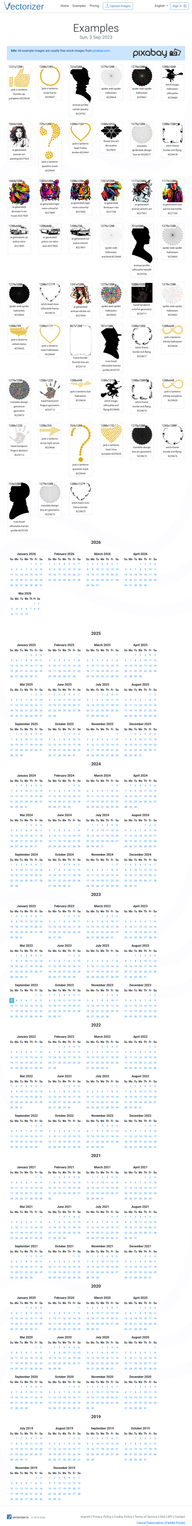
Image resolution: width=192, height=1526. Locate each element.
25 (11, 585)
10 (41, 569)
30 (36, 585)
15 (31, 574)
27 (21, 585)
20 (21, 580)
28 (26, 585)
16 (36, 574)
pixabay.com (101, 50)
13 (21, 574)
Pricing (94, 6)
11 (11, 574)
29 (31, 585)
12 (16, 574)
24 (41, 580)
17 (41, 574)
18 (11, 580)
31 (41, 585)
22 (31, 580)
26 (16, 585)
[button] (161, 6)
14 (26, 574)
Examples (79, 6)
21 (26, 580)
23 (36, 580)
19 (16, 580)
